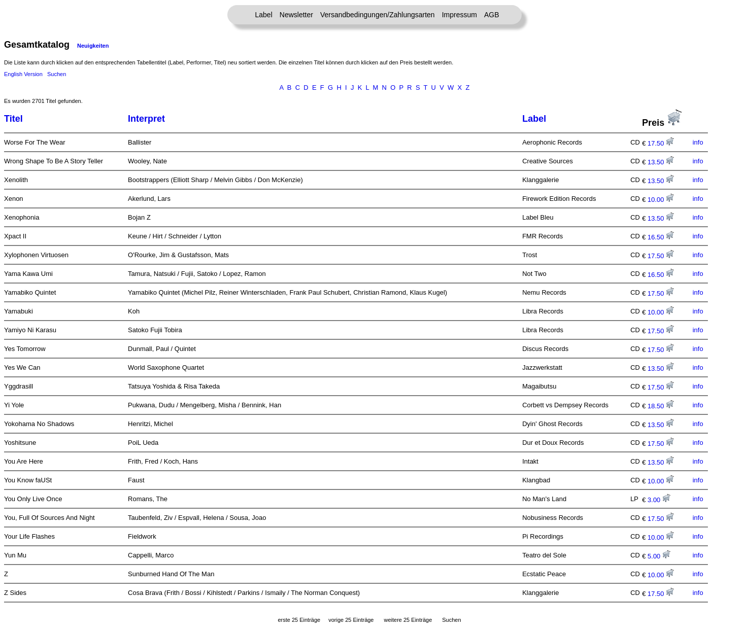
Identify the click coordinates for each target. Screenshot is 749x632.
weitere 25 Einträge (408, 620)
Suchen (56, 74)
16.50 (661, 237)
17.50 (661, 143)
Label (264, 15)
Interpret (146, 119)
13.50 (661, 162)
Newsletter (296, 15)
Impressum (459, 15)
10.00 (661, 199)
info (698, 142)
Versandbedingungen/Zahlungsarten (377, 15)
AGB (491, 15)
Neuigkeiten (93, 46)
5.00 (659, 556)
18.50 (661, 406)
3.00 (659, 500)
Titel (13, 119)
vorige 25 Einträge (350, 620)
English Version (23, 74)
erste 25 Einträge (299, 620)
